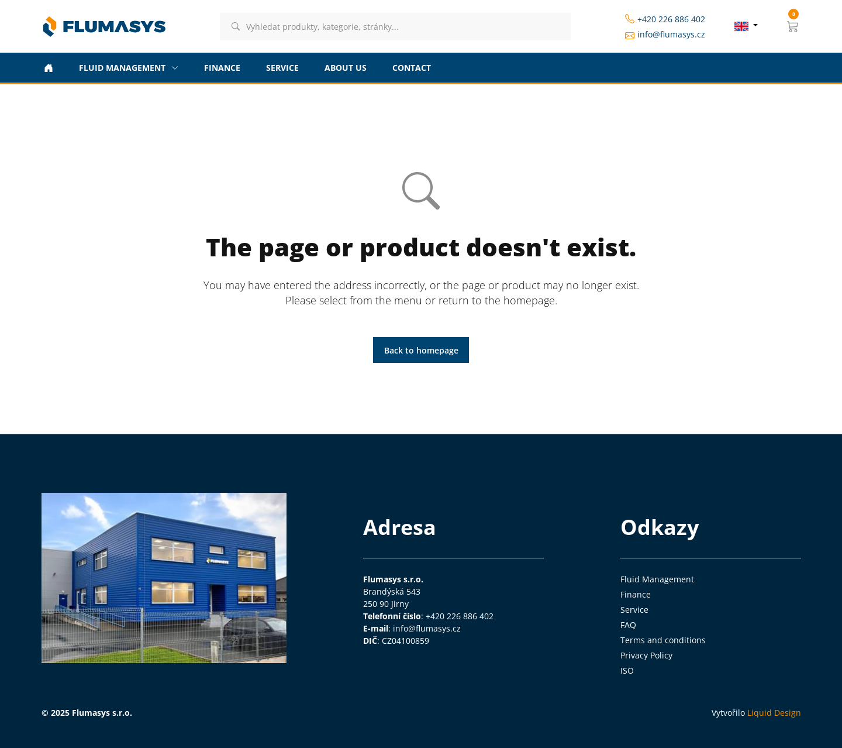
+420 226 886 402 (665, 19)
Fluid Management (657, 579)
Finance (635, 594)
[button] (793, 26)
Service (634, 609)
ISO (627, 670)
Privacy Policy (646, 655)
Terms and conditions (663, 640)
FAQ (628, 624)
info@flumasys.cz (665, 34)
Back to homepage (421, 350)
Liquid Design (774, 712)
